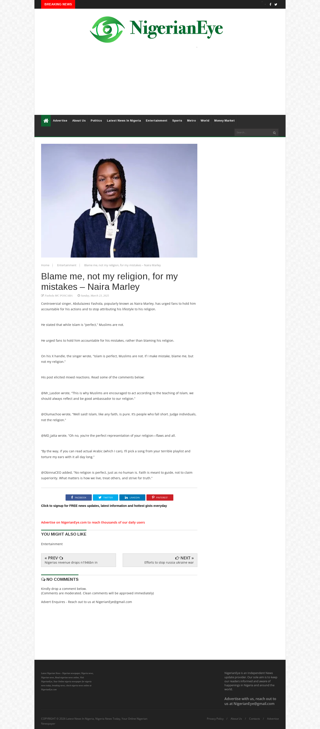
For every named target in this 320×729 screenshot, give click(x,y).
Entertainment (156, 120)
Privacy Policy (215, 718)
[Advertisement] (160, 84)
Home (45, 265)
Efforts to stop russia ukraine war (169, 562)
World (205, 120)
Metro (191, 120)
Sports (177, 120)
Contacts (254, 718)
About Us (79, 120)
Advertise (60, 120)
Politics (96, 120)
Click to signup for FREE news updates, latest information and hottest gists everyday (104, 506)
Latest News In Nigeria (124, 120)
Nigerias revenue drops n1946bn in (71, 562)
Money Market (224, 120)
